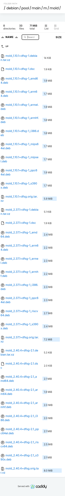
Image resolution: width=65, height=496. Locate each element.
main (36, 8)
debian (12, 8)
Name (12, 37)
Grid (56, 27)
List (47, 27)
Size (59, 37)
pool (25, 8)
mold (54, 8)
